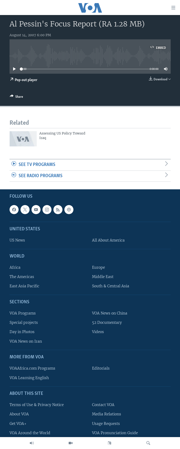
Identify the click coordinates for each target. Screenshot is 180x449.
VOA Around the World (30, 433)
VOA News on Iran (26, 341)
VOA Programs (23, 313)
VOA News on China (109, 313)
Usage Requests (106, 423)
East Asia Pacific (24, 286)
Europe (98, 267)
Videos (98, 332)
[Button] (16, 97)
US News (17, 240)
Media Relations (106, 414)
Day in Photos (22, 332)
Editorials (101, 368)
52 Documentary (107, 322)
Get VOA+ (18, 423)
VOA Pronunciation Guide (115, 433)
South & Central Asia (110, 286)
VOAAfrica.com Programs (32, 368)
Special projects (24, 322)
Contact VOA (103, 405)
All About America (108, 240)
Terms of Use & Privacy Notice (37, 405)
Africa (15, 267)
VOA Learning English (29, 378)
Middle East (102, 277)
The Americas (22, 277)
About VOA (19, 414)
